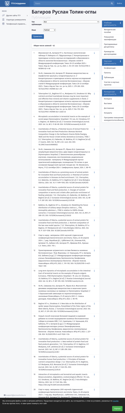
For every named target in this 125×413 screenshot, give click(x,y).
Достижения (109, 108)
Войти (119, 3)
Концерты (108, 113)
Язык (34, 30)
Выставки (108, 103)
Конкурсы (108, 99)
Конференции (109, 68)
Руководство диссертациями (110, 53)
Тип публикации (37, 23)
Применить (37, 36)
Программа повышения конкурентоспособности (113, 119)
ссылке (115, 401)
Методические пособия (110, 31)
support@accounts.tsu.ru (15, 395)
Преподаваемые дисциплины (110, 45)
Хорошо (117, 409)
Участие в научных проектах (111, 83)
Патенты (107, 73)
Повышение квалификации (110, 38)
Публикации (109, 77)
